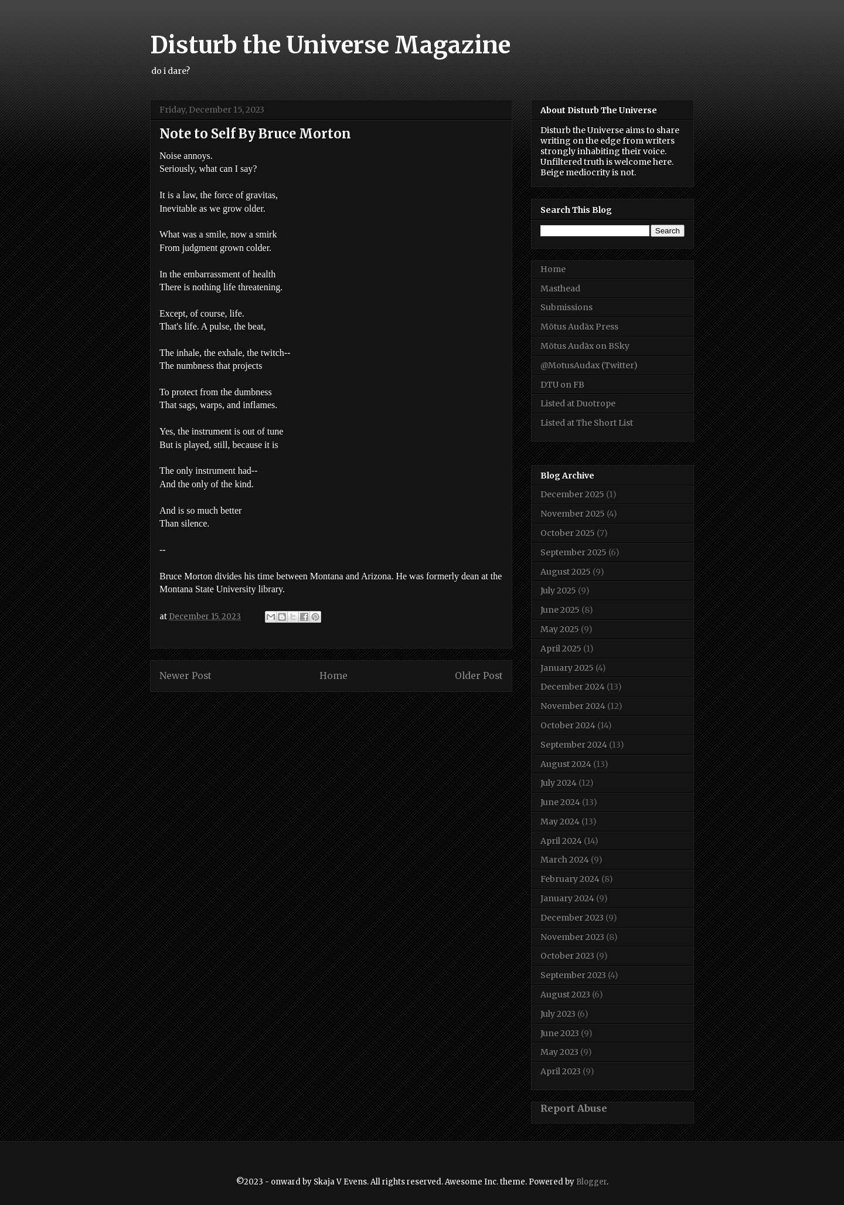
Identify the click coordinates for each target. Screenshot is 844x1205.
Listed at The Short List (586, 422)
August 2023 (565, 994)
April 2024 (561, 841)
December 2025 (572, 494)
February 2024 (570, 879)
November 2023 (572, 937)
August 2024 (565, 764)
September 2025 (573, 552)
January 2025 (567, 668)
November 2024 (572, 706)
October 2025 (567, 533)
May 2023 (559, 1052)
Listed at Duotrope (577, 403)
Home (333, 675)
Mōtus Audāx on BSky (584, 346)
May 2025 (559, 629)
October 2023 (567, 956)
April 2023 (560, 1071)
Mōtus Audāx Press (579, 326)
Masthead (560, 288)
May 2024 (560, 821)
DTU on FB (562, 384)
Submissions (566, 307)
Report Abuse (573, 1108)
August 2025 (565, 571)
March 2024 (564, 859)
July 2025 (558, 590)
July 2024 (558, 783)
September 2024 (573, 744)
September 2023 (573, 975)
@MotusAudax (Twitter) (589, 365)
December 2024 (572, 686)
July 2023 (558, 1014)
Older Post (479, 675)
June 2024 (560, 802)
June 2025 (560, 610)
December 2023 (572, 917)
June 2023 (559, 1033)
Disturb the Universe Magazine (330, 45)
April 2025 (560, 648)
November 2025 (572, 513)
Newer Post (185, 675)
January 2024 (567, 898)
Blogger (591, 1182)
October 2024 (567, 725)
